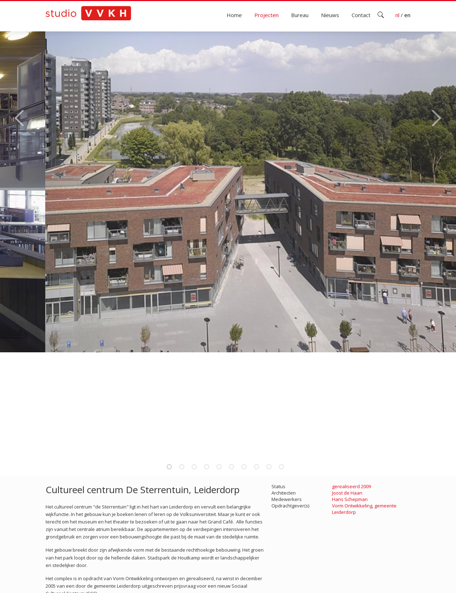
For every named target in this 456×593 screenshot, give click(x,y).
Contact (361, 15)
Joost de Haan (347, 493)
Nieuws (330, 15)
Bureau (300, 15)
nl (398, 15)
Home (234, 15)
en (407, 15)
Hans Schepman (350, 499)
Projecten (266, 15)
